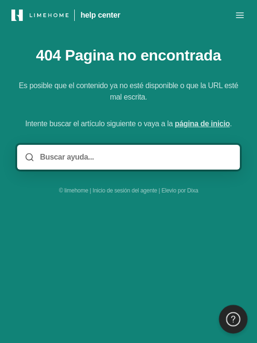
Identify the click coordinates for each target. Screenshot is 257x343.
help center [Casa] (100, 15)
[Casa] (40, 15)
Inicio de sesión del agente (125, 190)
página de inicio (202, 124)
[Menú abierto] (239, 15)
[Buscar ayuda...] (135, 157)
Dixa (192, 190)
